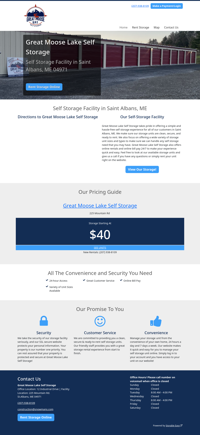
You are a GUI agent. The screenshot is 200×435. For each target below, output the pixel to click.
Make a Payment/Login (167, 6)
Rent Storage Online (44, 87)
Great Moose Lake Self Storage (100, 205)
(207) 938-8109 (140, 6)
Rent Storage (140, 27)
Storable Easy (174, 425)
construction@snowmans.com (35, 409)
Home (124, 27)
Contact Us (171, 27)
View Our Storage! (142, 169)
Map (156, 27)
